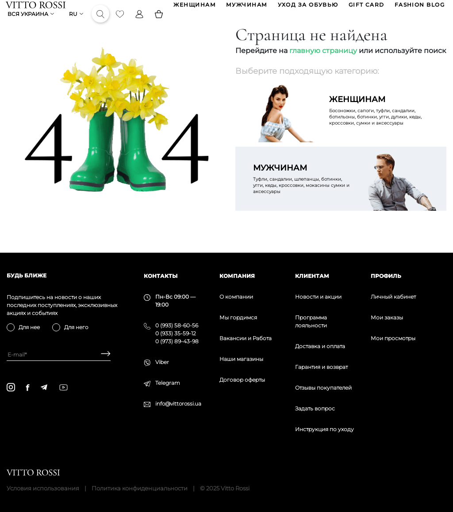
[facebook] (28, 387)
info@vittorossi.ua (178, 403)
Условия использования (43, 488)
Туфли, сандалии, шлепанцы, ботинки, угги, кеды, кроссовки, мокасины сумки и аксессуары (303, 192)
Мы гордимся (238, 317)
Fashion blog (419, 8)
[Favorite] (121, 24)
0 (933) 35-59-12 (175, 333)
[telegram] (43, 387)
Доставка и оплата (320, 346)
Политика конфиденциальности (140, 488)
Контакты (160, 276)
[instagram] (11, 387)
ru (74, 24)
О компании (236, 296)
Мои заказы (387, 317)
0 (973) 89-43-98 (177, 341)
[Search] (101, 24)
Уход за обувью (307, 8)
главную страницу (323, 64)
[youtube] (63, 387)
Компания (237, 276)
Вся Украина (28, 24)
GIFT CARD (366, 8)
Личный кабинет (393, 296)
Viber (162, 362)
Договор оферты (242, 379)
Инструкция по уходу (324, 429)
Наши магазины (241, 359)
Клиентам (312, 276)
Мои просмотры (393, 338)
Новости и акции (318, 296)
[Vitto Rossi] (36, 7)
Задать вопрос (315, 408)
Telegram (167, 382)
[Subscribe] (102, 354)
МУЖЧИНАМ (246, 8)
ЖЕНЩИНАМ (194, 8)
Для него (76, 327)
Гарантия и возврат (321, 367)
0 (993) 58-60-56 (176, 325)
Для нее (29, 327)
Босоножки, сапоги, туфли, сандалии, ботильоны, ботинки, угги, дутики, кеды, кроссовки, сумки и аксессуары (379, 124)
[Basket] (160, 24)
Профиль (386, 276)
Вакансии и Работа (245, 338)
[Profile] (140, 24)
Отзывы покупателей (323, 387)
